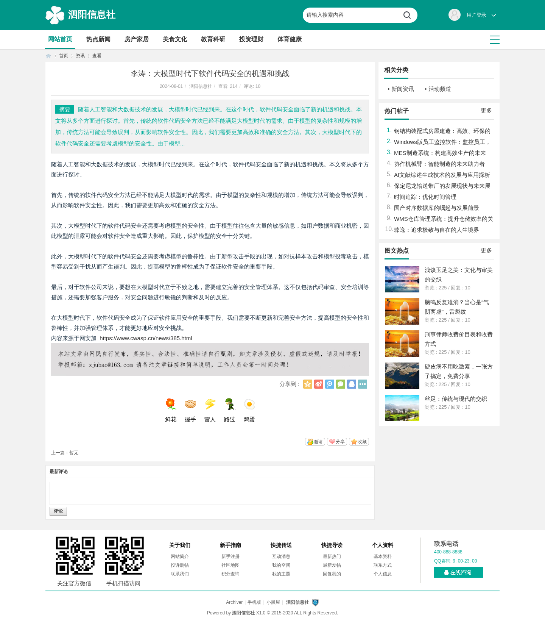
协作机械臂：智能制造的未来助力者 (439, 164)
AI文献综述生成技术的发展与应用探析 (442, 175)
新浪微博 (318, 384)
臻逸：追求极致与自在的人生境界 (436, 230)
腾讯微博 (329, 384)
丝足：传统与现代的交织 (456, 398)
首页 (48, 55)
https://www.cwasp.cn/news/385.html (146, 338)
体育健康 (289, 39)
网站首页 (60, 39)
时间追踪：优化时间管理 (425, 197)
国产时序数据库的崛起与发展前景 (436, 208)
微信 (340, 384)
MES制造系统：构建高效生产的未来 (440, 153)
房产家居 (137, 39)
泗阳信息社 (91, 14)
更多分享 (362, 384)
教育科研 (213, 39)
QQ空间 (307, 384)
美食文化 (175, 39)
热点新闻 (98, 39)
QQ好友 (351, 384)
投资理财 (251, 39)
